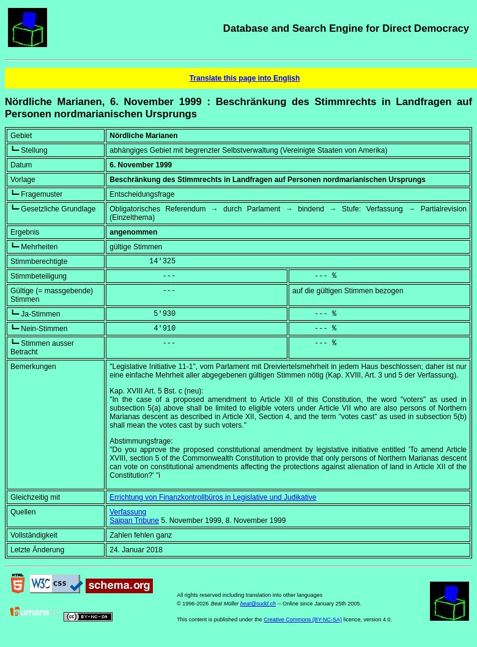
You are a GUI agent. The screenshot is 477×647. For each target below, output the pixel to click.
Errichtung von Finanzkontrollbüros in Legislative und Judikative (212, 497)
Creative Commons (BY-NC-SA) (303, 619)
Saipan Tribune (134, 520)
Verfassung (127, 512)
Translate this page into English (245, 78)
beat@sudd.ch (258, 604)
